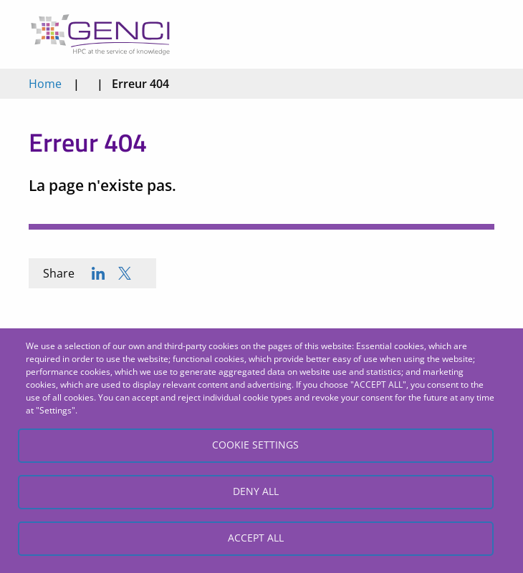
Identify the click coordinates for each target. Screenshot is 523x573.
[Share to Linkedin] (98, 273)
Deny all (256, 491)
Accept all (256, 537)
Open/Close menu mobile (479, 34)
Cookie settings (255, 444)
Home (45, 84)
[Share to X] (124, 273)
